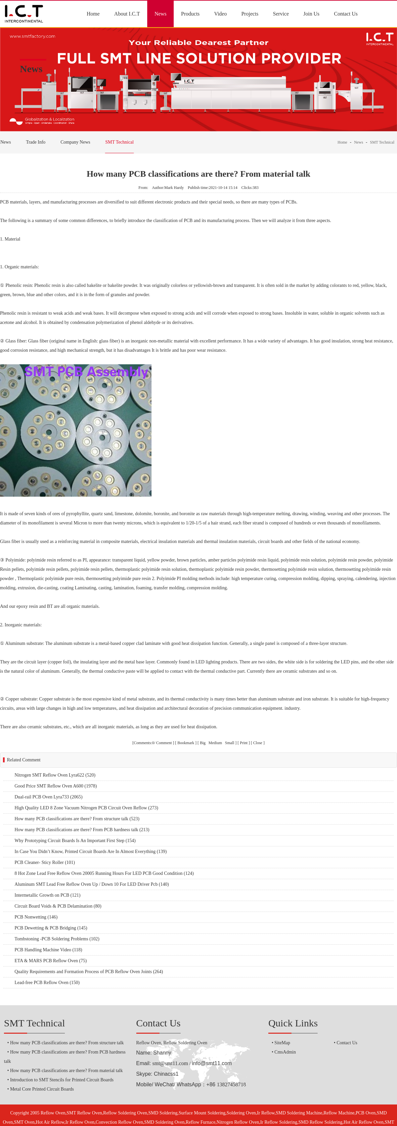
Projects (249, 14)
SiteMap (282, 1042)
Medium (215, 743)
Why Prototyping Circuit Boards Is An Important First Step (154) (75, 840)
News (160, 14)
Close (257, 743)
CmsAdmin (285, 1052)
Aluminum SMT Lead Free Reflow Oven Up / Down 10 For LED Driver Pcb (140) (92, 884)
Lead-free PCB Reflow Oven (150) (47, 982)
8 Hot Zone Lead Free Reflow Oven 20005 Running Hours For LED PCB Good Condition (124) (104, 873)
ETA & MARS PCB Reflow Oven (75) (51, 960)
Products (190, 14)
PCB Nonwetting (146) (36, 917)
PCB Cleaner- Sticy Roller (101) (45, 862)
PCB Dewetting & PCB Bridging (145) (51, 927)
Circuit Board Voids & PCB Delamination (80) (58, 906)
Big (203, 743)
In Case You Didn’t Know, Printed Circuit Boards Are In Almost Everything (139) (91, 851)
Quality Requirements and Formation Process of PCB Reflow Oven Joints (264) (89, 971)
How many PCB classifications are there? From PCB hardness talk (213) (82, 829)
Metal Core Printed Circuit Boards (42, 1089)
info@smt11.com (212, 1063)
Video (220, 14)
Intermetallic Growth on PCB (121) (47, 895)
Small (229, 743)
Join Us (311, 14)
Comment (164, 743)
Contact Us (346, 14)
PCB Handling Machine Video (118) (48, 949)
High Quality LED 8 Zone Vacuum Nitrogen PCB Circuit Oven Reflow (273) (86, 807)
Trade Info (35, 142)
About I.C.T (127, 14)
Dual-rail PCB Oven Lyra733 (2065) (48, 796)
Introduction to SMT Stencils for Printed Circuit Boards (61, 1079)
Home (93, 14)
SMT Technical (119, 142)
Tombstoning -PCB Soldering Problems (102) (57, 938)
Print (243, 743)
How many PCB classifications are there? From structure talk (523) (77, 818)
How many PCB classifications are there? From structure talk (67, 1042)
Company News (75, 142)
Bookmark (185, 743)
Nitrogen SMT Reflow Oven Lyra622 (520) (55, 775)
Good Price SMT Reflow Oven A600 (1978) (56, 786)
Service (281, 14)
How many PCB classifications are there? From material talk (66, 1070)
